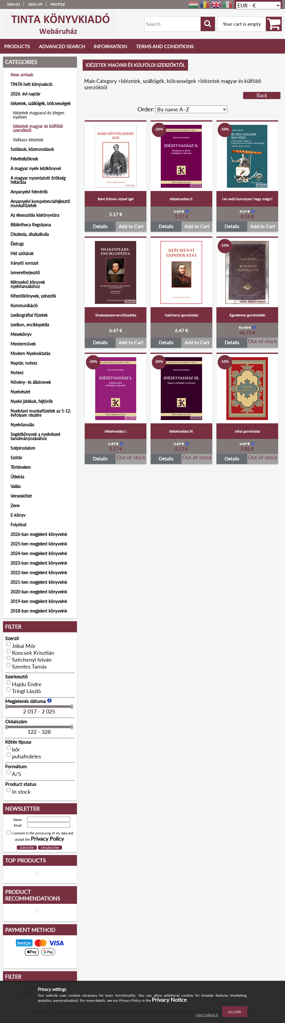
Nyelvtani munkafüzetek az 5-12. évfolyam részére (40, 413)
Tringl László (26, 691)
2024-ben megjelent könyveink (38, 553)
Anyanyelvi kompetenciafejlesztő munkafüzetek (40, 203)
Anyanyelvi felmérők (29, 191)
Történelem (20, 467)
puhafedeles (26, 756)
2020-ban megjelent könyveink (38, 591)
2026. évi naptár (25, 93)
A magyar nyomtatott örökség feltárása (38, 180)
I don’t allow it (206, 1015)
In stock (21, 791)
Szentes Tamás (29, 666)
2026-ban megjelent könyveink (38, 534)
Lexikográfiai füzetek (29, 315)
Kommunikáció (24, 305)
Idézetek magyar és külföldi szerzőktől (38, 128)
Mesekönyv (20, 334)
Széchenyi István (31, 659)
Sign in (13, 4)
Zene (14, 505)
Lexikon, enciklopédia (29, 324)
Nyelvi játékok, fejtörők (31, 401)
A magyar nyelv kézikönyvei (35, 168)
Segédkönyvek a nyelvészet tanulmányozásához (35, 436)
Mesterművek (23, 343)
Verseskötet (21, 495)
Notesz (16, 372)
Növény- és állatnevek (30, 382)
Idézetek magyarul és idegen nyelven (38, 114)
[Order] (191, 109)
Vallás (15, 486)
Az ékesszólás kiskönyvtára (34, 215)
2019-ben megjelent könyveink (38, 601)
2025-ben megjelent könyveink (38, 543)
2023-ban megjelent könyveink (38, 563)
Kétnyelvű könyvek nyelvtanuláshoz (27, 284)
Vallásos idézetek (28, 139)
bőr (16, 749)
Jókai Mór (24, 645)
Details (100, 226)
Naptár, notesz (23, 363)
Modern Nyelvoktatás (30, 353)
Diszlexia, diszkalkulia (29, 234)
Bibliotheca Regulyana (30, 224)
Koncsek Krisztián (33, 652)
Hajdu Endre (27, 684)
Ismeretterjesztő (25, 272)
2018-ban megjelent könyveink (38, 610)
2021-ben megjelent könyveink (38, 582)
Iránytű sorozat (24, 263)
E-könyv (17, 515)
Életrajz (17, 243)
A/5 (16, 774)
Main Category (100, 81)
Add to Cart (131, 226)
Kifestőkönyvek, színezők (33, 295)
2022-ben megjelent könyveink (38, 572)
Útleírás (17, 476)
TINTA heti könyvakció (31, 84)
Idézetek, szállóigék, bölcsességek (158, 81)
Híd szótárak (22, 253)
